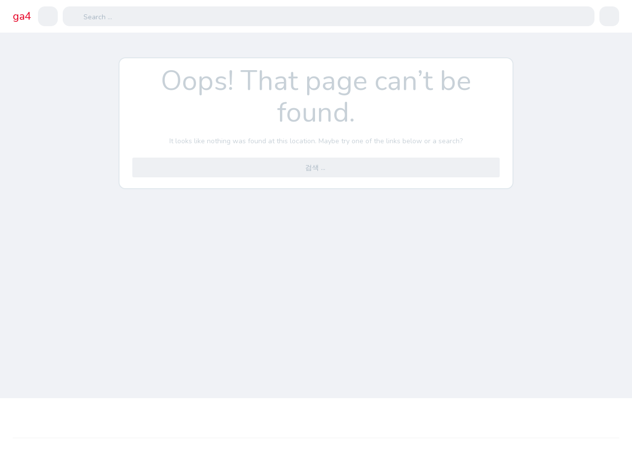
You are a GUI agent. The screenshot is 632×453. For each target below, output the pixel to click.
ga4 (22, 16)
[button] (48, 16)
